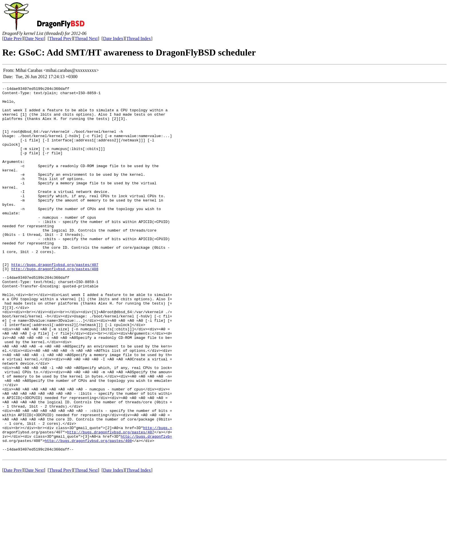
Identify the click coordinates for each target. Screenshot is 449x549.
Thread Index (138, 38)
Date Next (34, 38)
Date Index (113, 38)
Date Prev (13, 38)
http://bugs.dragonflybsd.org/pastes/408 (54, 305)
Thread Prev (60, 38)
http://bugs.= (157, 496)
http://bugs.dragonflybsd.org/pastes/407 (54, 300)
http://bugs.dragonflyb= (146, 506)
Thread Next (86, 38)
